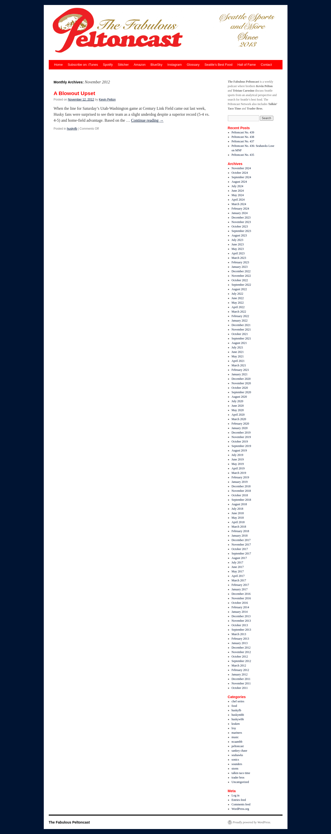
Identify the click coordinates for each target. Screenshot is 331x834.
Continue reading (147, 120)
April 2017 (238, 576)
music (235, 737)
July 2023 (237, 240)
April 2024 (238, 199)
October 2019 (240, 441)
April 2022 (238, 307)
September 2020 (241, 392)
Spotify (108, 64)
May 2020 (238, 410)
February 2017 (240, 585)
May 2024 (238, 195)
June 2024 (238, 190)
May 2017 (238, 571)
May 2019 (238, 464)
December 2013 (241, 616)
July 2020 (237, 401)
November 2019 (241, 437)
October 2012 (240, 656)
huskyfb (72, 128)
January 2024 (239, 213)
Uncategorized (240, 782)
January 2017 (239, 589)
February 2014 (240, 607)
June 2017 (238, 567)
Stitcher (123, 64)
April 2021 (238, 361)
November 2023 (241, 222)
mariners (237, 732)
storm (235, 768)
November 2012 (241, 652)
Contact (266, 64)
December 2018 (241, 486)
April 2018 (238, 522)
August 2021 (239, 343)
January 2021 (239, 374)
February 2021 (240, 370)
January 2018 (239, 535)
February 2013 (240, 638)
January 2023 (239, 267)
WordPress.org (240, 809)
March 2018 (239, 526)
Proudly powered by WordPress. (252, 822)
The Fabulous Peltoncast (69, 822)
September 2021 (241, 338)
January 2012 (239, 674)
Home (58, 64)
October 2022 (240, 280)
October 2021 (240, 334)
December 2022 (241, 271)
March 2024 (239, 204)
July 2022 (237, 293)
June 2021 (238, 352)
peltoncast (238, 746)
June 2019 (238, 459)
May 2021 (238, 356)
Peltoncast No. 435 (243, 155)
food (234, 706)
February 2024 (240, 208)
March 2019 (239, 473)
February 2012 (240, 670)
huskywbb (238, 719)
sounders (237, 764)
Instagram (174, 64)
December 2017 (241, 540)
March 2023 (239, 258)
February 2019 (240, 477)
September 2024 (241, 177)
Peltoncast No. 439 (243, 132)
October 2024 (240, 172)
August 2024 (239, 181)
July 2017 (237, 562)
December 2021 (241, 325)
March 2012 (239, 665)
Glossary (193, 64)
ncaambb (237, 741)
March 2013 (239, 634)
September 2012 (241, 661)
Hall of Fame (246, 64)
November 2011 (241, 683)
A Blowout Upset (74, 93)
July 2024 (237, 186)
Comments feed (241, 804)
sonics (235, 759)
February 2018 (240, 531)
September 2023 (241, 231)
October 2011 (240, 688)
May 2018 (238, 517)
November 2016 (241, 598)
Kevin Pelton (107, 99)
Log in (235, 795)
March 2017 (239, 580)
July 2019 (237, 455)
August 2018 (239, 504)
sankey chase (239, 750)
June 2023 (238, 244)
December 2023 (241, 217)
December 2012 (241, 647)
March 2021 (239, 365)
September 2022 (241, 284)
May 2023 (238, 249)
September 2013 (241, 629)
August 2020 (239, 396)
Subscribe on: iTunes (83, 64)
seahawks (237, 755)
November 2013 (241, 620)
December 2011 (241, 679)
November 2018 (241, 491)
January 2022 (239, 320)
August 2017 (239, 558)
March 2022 (239, 311)
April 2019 (238, 468)
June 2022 (238, 298)
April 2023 (238, 253)
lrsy (234, 728)
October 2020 (240, 387)
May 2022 (238, 302)
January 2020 (239, 428)
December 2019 (241, 432)
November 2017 (241, 544)
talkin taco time (241, 773)
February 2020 (240, 423)
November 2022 (241, 276)
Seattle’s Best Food (218, 64)
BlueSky (156, 64)
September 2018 (241, 499)
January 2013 (239, 643)
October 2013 (240, 625)
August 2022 (239, 289)
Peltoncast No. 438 (243, 137)
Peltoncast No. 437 (243, 141)
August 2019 (239, 450)
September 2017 (241, 553)
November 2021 (241, 329)
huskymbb (238, 715)
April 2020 (238, 414)
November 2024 (241, 168)
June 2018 (238, 513)
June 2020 (238, 405)
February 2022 (240, 316)
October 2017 (240, 549)
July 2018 (237, 508)
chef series (238, 701)
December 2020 (241, 379)
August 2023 (239, 235)
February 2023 (240, 262)
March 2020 (239, 419)
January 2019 (239, 482)
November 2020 (241, 383)
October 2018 (240, 495)
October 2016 (240, 603)
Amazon (140, 64)
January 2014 (239, 611)
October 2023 (240, 226)
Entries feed (239, 800)
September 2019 (241, 446)
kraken (236, 723)
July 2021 (237, 347)
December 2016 (241, 594)
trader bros (238, 777)
